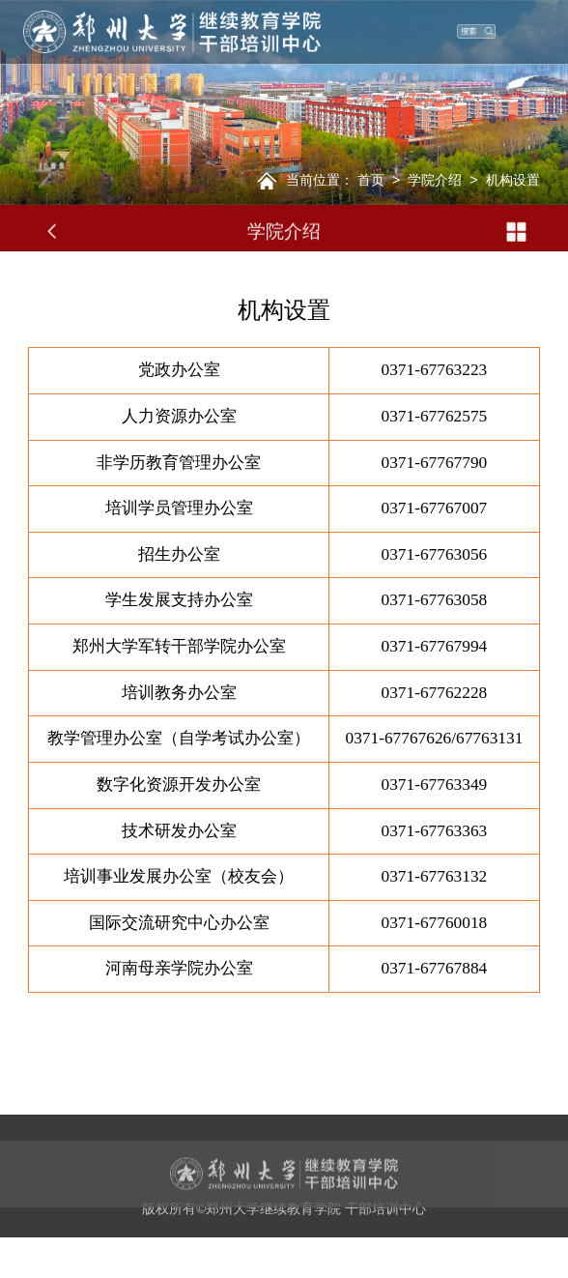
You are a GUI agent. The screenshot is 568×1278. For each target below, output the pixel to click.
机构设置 (513, 180)
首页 (370, 180)
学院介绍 (435, 180)
